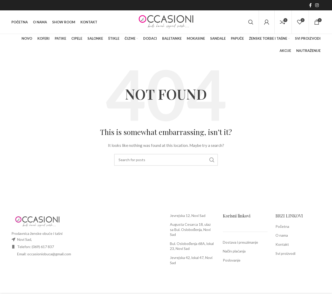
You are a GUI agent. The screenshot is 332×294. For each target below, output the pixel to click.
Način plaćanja (234, 251)
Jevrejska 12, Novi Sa (186, 215)
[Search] (251, 22)
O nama (281, 235)
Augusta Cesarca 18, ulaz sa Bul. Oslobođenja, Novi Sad (190, 229)
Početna (282, 226)
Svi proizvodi (285, 253)
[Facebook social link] (310, 5)
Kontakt (282, 244)
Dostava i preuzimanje (240, 242)
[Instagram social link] (317, 5)
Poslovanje (231, 260)
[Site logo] (166, 21)
